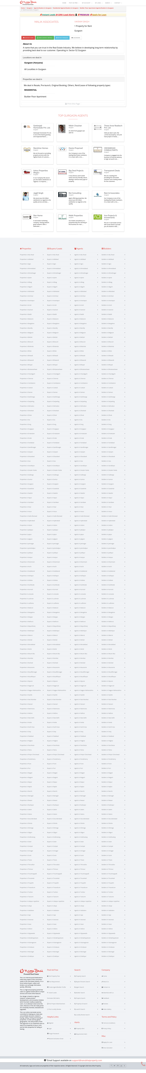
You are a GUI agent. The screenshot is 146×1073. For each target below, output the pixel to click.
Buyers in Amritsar (52, 299)
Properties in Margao (26, 620)
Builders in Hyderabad (108, 524)
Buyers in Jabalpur (52, 533)
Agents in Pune (78, 767)
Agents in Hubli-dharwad (81, 519)
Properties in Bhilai (25, 354)
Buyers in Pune (51, 767)
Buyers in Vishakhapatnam (55, 941)
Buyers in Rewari (52, 804)
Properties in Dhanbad (27, 414)
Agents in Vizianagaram (81, 946)
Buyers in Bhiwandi (53, 363)
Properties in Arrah (25, 308)
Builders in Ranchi (107, 795)
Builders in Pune (107, 767)
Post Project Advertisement (56, 1007)
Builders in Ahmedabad (109, 272)
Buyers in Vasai (51, 928)
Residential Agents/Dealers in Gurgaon (65, 11)
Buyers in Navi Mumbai (54, 703)
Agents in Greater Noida (81, 474)
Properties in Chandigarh (27, 377)
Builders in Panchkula (108, 749)
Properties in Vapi (25, 918)
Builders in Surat (107, 859)
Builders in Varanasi (108, 923)
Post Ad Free (74, 3)
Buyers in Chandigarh (53, 377)
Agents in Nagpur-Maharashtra (83, 694)
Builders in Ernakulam (108, 437)
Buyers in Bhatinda (53, 350)
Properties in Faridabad (27, 446)
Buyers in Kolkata (52, 584)
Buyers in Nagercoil (53, 689)
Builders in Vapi (106, 918)
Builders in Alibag (107, 286)
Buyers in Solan (52, 845)
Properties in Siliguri (26, 836)
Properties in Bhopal (26, 368)
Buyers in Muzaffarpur (54, 680)
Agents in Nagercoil (80, 689)
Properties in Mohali (26, 643)
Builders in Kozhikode (108, 588)
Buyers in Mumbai (52, 662)
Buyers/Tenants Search (82, 985)
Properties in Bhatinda (27, 350)
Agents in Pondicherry (81, 762)
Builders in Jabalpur (108, 533)
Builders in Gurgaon (108, 487)
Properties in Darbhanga (27, 400)
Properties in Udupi (26, 909)
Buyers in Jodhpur (52, 556)
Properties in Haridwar (27, 506)
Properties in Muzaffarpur (28, 680)
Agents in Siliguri (79, 836)
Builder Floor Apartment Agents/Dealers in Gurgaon (97, 11)
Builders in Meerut (107, 639)
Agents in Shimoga (80, 831)
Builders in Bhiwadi (107, 359)
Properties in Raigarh (26, 781)
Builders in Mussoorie (108, 671)
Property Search (80, 979)
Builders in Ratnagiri (108, 799)
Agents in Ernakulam (80, 437)
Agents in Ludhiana (80, 607)
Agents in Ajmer (79, 281)
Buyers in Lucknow (53, 602)
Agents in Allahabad (80, 295)
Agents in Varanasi (80, 923)
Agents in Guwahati (80, 492)
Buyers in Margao (52, 620)
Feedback (105, 1001)
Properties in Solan (25, 845)
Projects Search (79, 1001)
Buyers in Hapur (52, 501)
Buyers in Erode (52, 441)
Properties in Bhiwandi (27, 363)
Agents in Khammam (80, 565)
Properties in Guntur (26, 483)
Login (49, 1032)
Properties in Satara (26, 817)
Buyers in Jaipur (52, 538)
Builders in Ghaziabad (108, 460)
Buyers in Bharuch (52, 345)
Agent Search (79, 990)
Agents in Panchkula (80, 749)
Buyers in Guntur (52, 483)
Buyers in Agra (51, 267)
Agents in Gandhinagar (81, 451)
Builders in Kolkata (107, 584)
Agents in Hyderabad (80, 524)
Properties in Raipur (26, 785)
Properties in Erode (26, 441)
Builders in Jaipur (107, 538)
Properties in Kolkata (26, 584)
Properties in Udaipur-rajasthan (29, 905)
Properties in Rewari (26, 804)
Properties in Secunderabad (28, 822)
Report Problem (62, 41)
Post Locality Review (54, 1012)
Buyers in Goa (51, 464)
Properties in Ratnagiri (26, 799)
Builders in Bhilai (107, 354)
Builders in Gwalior (107, 496)
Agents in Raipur (79, 785)
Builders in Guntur (107, 483)
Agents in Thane (79, 863)
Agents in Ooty (78, 735)
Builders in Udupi (107, 909)
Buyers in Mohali (52, 643)
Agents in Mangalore (80, 616)
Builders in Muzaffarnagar (109, 675)
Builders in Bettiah (107, 341)
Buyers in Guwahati (53, 492)
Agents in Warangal (80, 955)
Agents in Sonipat (79, 850)
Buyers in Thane (52, 863)
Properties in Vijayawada (27, 937)
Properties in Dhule (26, 419)
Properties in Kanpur (26, 561)
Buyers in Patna (52, 753)
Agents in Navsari (79, 707)
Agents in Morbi (79, 652)
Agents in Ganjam (79, 455)
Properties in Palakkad (27, 740)
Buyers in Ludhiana (53, 607)
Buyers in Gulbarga (53, 478)
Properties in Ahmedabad (27, 272)
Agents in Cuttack (79, 391)
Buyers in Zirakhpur (53, 960)
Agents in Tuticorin (80, 900)
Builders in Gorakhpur (108, 469)
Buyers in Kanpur (52, 561)
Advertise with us (108, 996)
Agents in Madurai (79, 611)
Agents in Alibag (79, 286)
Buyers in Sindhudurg (53, 840)
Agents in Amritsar (80, 299)
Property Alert (79, 1032)
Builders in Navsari (107, 707)
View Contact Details (44, 41)
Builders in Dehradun (108, 409)
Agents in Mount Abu (80, 657)
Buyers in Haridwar (53, 506)
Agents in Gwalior (79, 496)
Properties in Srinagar (26, 854)
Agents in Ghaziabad (80, 460)
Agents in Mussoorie (80, 671)
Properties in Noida (26, 726)
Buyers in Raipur (52, 785)
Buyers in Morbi (52, 652)
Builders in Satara (107, 817)
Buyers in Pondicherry (54, 762)
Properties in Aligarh (26, 290)
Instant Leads (52, 996)
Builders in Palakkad (108, 740)
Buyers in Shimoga (52, 831)
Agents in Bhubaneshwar (82, 373)
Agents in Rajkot (79, 790)
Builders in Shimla (107, 827)
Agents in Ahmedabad (81, 272)
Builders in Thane (107, 863)
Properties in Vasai (25, 928)
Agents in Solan (79, 845)
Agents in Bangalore (80, 327)
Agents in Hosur (79, 515)
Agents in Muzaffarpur (81, 680)
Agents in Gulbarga (80, 478)
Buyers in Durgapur (53, 432)
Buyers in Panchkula (53, 749)
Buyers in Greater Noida (54, 474)
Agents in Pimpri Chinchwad (82, 758)
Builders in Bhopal (107, 368)
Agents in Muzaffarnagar (81, 675)
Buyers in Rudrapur (53, 808)
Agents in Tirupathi (80, 886)
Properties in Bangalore (27, 327)
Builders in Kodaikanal (108, 574)
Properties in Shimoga (26, 831)
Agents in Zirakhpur (80, 960)
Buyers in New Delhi (53, 721)
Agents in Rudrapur (80, 808)
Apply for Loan (107, 1045)
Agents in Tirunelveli (80, 882)
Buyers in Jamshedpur (54, 552)
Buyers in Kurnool (52, 593)
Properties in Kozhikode (27, 588)
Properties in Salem (26, 813)
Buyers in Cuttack (52, 391)
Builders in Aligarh (107, 290)
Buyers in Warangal (53, 955)
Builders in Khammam (108, 565)
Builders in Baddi (107, 318)
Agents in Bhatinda (80, 350)
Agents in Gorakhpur (80, 469)
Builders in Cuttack (107, 391)
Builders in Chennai (108, 382)
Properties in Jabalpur (26, 533)
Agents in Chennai (79, 382)
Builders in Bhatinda (108, 350)
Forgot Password (53, 1037)
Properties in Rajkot (26, 790)
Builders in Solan (107, 845)
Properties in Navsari (26, 707)
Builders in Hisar (107, 510)
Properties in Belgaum (26, 336)
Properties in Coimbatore (27, 386)
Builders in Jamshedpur (109, 552)
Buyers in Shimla (52, 827)
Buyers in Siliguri (52, 836)
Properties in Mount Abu (27, 657)
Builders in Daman (107, 396)
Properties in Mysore (26, 684)
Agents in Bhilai (79, 354)
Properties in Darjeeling (27, 405)
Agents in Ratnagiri (80, 799)
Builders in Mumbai (108, 662)
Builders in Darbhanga (108, 400)
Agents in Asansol (79, 313)
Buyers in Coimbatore (53, 386)
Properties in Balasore (26, 322)
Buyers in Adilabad (52, 263)
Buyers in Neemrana (53, 712)
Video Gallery (106, 1012)
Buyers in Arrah (52, 308)
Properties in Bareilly (26, 331)
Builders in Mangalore (108, 616)
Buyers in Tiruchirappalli (54, 877)
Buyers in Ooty (51, 735)
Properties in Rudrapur (27, 808)
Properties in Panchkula (27, 749)
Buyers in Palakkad (53, 740)
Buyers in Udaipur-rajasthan (55, 905)
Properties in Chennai (26, 382)
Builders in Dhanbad (108, 414)
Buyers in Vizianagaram (54, 946)
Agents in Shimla (79, 827)
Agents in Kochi (79, 570)
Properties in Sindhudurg (27, 840)
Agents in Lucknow (80, 602)
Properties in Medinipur (27, 634)
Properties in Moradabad (27, 648)
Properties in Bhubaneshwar (28, 373)
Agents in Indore (79, 529)
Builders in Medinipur (108, 634)
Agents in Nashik (79, 698)
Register (50, 1026)
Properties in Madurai (26, 611)
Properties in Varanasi (26, 923)
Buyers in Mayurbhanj (54, 629)
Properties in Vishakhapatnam (29, 941)
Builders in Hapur (107, 501)
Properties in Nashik (26, 698)
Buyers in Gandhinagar (54, 451)
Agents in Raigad (79, 776)
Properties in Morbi (26, 652)
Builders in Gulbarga (108, 478)
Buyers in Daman (52, 396)
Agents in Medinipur (80, 634)
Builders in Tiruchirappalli (109, 877)
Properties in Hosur (26, 515)
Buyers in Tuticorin (53, 900)
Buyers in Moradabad (53, 648)
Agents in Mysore (79, 684)
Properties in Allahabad (27, 295)
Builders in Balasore (108, 322)
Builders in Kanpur (107, 561)
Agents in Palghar (79, 744)
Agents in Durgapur (80, 432)
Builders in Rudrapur (108, 808)
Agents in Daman (79, 396)
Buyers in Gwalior (52, 496)
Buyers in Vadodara (53, 914)
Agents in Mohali (79, 643)
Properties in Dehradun (27, 409)
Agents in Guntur (79, 483)
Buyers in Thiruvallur (53, 868)
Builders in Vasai (107, 928)
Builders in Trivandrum (109, 891)
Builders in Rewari (107, 804)
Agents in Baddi (79, 318)
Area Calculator (107, 1051)
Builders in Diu (106, 423)
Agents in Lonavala (80, 597)
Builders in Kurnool (107, 593)
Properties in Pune (25, 767)
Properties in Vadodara (27, 914)
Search (108, 3)
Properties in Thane (26, 863)
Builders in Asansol (107, 313)
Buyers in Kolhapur (53, 579)
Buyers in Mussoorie (53, 671)
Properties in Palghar (26, 744)
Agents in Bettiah (79, 341)
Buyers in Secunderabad (54, 822)
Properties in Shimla (26, 827)
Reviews (105, 1007)
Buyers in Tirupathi (53, 886)
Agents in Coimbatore (81, 386)
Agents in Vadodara (80, 914)
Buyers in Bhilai (52, 354)
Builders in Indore (107, 529)
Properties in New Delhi (27, 721)
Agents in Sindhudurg (80, 840)
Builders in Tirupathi (108, 886)
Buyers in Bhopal (52, 368)
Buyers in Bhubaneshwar (54, 373)
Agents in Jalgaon (79, 542)
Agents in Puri (78, 772)
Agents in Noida (79, 726)
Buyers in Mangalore (53, 616)
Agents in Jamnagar (80, 547)
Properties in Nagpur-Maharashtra (30, 694)
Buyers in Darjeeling (53, 405)
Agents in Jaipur (79, 538)
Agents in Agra (78, 267)
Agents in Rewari (79, 804)
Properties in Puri (25, 772)
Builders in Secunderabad (109, 822)
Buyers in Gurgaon (52, 487)
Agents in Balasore (80, 322)
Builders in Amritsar (108, 299)
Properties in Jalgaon (26, 542)
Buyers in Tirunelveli (53, 882)
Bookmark (76, 41)
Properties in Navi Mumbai (28, 703)
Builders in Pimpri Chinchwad (110, 758)
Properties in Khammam (27, 565)
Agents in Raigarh (79, 781)
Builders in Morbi (107, 652)
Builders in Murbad (107, 666)
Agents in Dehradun (80, 409)
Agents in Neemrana (80, 712)
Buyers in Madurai (52, 611)
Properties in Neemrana (27, 712)
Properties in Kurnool (26, 593)
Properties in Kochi (25, 570)
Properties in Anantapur (27, 304)
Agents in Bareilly (79, 331)
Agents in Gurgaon (80, 487)
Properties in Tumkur (26, 895)
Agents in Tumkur (79, 895)
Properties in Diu (25, 423)
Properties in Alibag (26, 286)
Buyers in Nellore (52, 717)
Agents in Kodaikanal (80, 574)
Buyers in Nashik (52, 698)
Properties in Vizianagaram (28, 946)
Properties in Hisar (25, 510)
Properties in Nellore (26, 717)
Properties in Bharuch (26, 345)
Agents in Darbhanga (80, 400)
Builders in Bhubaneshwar (110, 373)
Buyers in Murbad (52, 666)
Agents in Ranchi (79, 795)
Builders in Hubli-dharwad (110, 519)
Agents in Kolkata (79, 584)
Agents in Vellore (79, 932)
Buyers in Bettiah (52, 341)
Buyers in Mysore (52, 684)
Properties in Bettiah (26, 341)
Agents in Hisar (79, 510)
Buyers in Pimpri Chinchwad (55, 758)
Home (64, 3)
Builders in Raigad (107, 776)
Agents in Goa (78, 464)
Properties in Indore (26, 529)
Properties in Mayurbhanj (27, 629)
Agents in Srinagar (79, 854)
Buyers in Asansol (52, 313)
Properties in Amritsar (26, 299)
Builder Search (79, 996)
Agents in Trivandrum (80, 891)
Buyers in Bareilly (52, 331)
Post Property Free (53, 979)
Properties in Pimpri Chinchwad (29, 758)
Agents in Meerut (79, 639)
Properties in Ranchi (26, 795)
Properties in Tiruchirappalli (28, 877)
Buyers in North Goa (53, 730)
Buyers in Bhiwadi (52, 359)
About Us (105, 985)
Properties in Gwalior (26, 496)
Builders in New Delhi (108, 721)
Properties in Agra (25, 267)
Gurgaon (29, 11)
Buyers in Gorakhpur (53, 469)
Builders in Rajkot (107, 790)
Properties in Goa (25, 464)
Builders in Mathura (108, 625)
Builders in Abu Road (108, 258)
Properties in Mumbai (26, 662)
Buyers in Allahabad (53, 295)
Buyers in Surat (51, 859)
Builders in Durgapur (108, 432)
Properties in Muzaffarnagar (28, 675)
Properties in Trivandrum (27, 891)
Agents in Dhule (79, 419)
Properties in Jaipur (26, 538)
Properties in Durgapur (27, 432)
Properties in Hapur (26, 501)
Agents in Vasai (79, 928)
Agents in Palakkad (80, 740)
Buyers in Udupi (52, 909)
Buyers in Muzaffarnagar (54, 675)
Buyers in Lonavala (53, 597)
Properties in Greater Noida (28, 474)
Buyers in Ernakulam (53, 437)
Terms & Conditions (108, 1026)
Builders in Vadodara (108, 914)
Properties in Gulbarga (27, 478)
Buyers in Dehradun (53, 409)
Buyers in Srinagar (52, 854)
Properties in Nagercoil (27, 689)
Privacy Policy (106, 1032)
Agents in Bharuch (79, 345)
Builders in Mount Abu (108, 657)
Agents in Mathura (80, 625)
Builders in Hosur (107, 515)
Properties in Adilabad (26, 263)
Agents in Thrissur (79, 872)
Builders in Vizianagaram (109, 946)
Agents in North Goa (80, 730)
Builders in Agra (106, 267)
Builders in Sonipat (107, 850)
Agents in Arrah (79, 308)
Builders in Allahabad (108, 295)
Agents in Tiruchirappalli (81, 877)
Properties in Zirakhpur (27, 960)
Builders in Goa (106, 464)
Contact (118, 3)
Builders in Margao (107, 620)
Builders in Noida (107, 726)
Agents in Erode (79, 441)
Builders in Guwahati (108, 492)
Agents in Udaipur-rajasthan (82, 905)
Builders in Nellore (107, 717)
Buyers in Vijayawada (53, 937)
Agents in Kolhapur (80, 579)
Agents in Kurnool (79, 593)
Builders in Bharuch (108, 345)
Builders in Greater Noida (109, 474)
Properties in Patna (26, 753)
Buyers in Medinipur (53, 634)
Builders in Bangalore (108, 327)
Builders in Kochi (107, 570)
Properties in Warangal (27, 955)
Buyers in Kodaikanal (53, 574)
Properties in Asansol (26, 313)
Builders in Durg (106, 428)
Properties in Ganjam (26, 455)
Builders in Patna (107, 753)
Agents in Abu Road (80, 258)
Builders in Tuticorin (108, 900)
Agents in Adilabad (80, 263)
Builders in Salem (107, 813)
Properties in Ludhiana (27, 607)
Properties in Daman (26, 396)
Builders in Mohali (107, 643)
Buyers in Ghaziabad (53, 460)
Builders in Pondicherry (109, 762)
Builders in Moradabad (109, 648)
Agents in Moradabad (80, 648)
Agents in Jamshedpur (81, 552)
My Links (98, 3)
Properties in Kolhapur (27, 579)
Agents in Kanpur (79, 561)
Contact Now (28, 41)
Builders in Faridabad (108, 446)
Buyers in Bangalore (53, 327)
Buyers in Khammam (53, 565)
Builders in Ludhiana (108, 607)
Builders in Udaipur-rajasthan (111, 905)
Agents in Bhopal (79, 368)
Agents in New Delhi (80, 721)
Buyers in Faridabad (53, 446)
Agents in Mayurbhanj (81, 629)
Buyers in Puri (51, 772)
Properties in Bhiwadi (26, 359)
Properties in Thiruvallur (27, 868)
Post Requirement (53, 985)
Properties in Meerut (26, 639)
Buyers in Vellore (52, 932)
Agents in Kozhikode (80, 588)
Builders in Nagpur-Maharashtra (111, 694)
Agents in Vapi (78, 918)
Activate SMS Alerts (53, 1001)
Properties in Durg (25, 428)
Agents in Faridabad (80, 446)
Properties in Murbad (26, 666)
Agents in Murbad (79, 666)
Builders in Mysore (107, 684)
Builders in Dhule (107, 419)
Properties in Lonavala (26, 597)
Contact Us (106, 990)
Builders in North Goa (108, 730)
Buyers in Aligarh (52, 290)
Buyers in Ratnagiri (53, 799)
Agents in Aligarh (79, 290)
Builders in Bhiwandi (108, 363)
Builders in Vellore (107, 932)
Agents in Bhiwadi (79, 359)
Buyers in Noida (52, 726)
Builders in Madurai (108, 611)
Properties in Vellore (26, 932)
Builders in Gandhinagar (109, 451)
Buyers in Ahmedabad (54, 272)
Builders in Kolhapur (108, 579)
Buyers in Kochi (52, 570)
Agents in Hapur (79, 501)
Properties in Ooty (25, 735)
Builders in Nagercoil (108, 689)
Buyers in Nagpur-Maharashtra (56, 694)
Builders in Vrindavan (108, 950)
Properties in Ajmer (26, 281)
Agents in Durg (78, 428)
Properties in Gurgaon (26, 487)
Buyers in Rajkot (52, 790)
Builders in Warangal (108, 955)
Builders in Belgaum (108, 336)
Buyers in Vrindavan (53, 950)
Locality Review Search (82, 1018)
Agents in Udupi (79, 909)
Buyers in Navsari (52, 707)
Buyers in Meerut (52, 639)
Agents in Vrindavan (80, 950)
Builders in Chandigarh (108, 377)
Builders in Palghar (107, 744)
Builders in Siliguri (107, 836)
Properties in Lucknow (26, 602)
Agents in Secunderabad (81, 822)
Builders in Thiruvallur (108, 868)
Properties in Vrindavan (27, 950)
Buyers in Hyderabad (53, 524)
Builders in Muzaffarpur (109, 680)
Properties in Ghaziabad (27, 460)
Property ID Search (80, 1007)
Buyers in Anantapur (53, 304)
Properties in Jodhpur (26, 556)
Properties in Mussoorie (27, 671)
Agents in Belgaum (80, 336)
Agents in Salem (79, 813)
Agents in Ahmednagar (81, 276)
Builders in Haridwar (108, 506)
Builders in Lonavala (108, 597)
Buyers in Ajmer (52, 281)
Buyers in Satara (52, 817)
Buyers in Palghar (52, 744)
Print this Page (72, 107)
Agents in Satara (79, 817)
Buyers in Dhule (52, 419)
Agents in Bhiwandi (80, 363)
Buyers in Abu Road (53, 258)
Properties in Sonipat (26, 850)
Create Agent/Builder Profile (56, 990)
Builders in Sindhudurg (109, 840)
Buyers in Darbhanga (53, 400)
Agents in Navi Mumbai (81, 703)
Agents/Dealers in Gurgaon (42, 11)
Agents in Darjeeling (80, 405)
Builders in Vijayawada (108, 937)
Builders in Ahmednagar (109, 276)
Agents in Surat (79, 859)
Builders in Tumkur (107, 895)
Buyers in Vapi (51, 918)
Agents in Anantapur (80, 304)
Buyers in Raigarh (52, 781)
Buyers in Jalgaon (52, 542)
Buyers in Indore (52, 529)
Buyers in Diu (51, 423)
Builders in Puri (106, 772)
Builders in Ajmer (107, 281)
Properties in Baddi (26, 318)
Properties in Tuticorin (26, 900)
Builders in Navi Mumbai (109, 703)
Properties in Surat (25, 859)
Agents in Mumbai (79, 662)
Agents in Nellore (79, 717)
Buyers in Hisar (51, 510)
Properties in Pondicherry (27, 762)
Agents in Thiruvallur (80, 868)
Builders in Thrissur (107, 872)
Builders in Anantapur (108, 304)
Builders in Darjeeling (108, 405)
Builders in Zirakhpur (108, 960)
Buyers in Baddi (52, 318)
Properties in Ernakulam (27, 437)
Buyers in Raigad (52, 776)
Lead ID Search (79, 1012)
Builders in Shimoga (108, 831)
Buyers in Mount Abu (53, 657)
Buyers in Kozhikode (53, 588)
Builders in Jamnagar (108, 547)
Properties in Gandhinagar (28, 451)
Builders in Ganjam (107, 455)
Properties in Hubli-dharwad (28, 519)
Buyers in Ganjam (52, 455)
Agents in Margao (79, 620)
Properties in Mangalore (27, 616)
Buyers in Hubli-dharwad (54, 519)
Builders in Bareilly (107, 331)
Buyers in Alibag (52, 286)
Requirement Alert (80, 1037)
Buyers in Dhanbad (53, 414)
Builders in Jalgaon (107, 542)
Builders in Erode (107, 441)
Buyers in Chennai (52, 382)
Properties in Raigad (26, 776)
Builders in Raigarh (107, 781)
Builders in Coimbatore (109, 386)
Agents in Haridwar (80, 506)
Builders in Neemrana (108, 712)
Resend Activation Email (55, 1042)
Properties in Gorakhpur (27, 469)
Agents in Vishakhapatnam (82, 941)
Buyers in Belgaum (53, 336)
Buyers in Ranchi (52, 795)
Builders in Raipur (107, 785)
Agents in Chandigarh (80, 377)
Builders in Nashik (107, 698)
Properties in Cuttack (26, 391)
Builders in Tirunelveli (108, 882)
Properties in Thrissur (26, 872)
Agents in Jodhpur (79, 556)
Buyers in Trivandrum (53, 891)
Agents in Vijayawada (80, 937)
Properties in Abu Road (27, 258)
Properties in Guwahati (27, 492)
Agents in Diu (78, 423)
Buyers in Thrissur (52, 872)
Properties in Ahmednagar (28, 276)
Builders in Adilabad (108, 263)
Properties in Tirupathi (27, 886)
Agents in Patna (79, 753)
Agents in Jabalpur (79, 533)
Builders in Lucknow (108, 602)
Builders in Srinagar (108, 854)
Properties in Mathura (26, 625)
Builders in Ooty (106, 735)
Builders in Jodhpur (107, 556)
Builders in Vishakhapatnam (110, 941)
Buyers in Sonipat (52, 850)
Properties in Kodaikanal (27, 574)
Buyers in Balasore (52, 322)
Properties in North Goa (27, 730)
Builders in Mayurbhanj (109, 629)
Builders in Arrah (107, 308)
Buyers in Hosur (52, 515)
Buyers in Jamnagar (53, 547)
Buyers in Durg (51, 428)
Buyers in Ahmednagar (54, 276)
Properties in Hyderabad (27, 524)
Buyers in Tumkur (52, 895)
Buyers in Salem (52, 813)
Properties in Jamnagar (27, 547)
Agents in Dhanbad (80, 414)
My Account (87, 3)
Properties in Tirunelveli (27, 882)
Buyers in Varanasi (52, 923)
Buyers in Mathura (52, 625)
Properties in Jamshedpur (27, 552)
